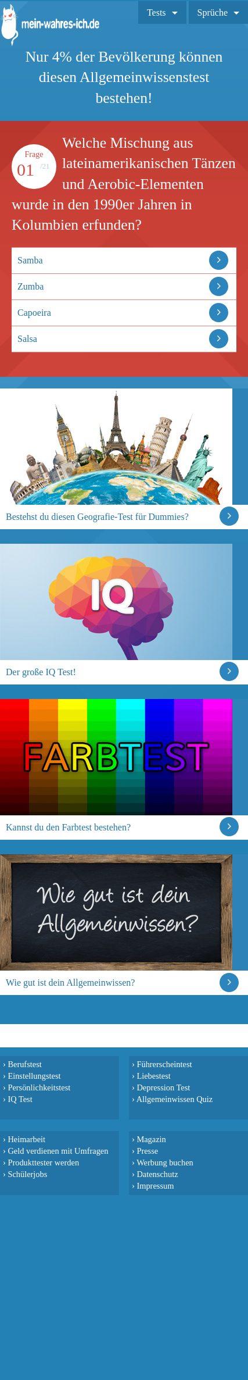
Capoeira (34, 313)
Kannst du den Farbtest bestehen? (68, 827)
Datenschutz (157, 1174)
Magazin (151, 1139)
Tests (156, 12)
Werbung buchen (164, 1162)
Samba (30, 260)
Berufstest (24, 1064)
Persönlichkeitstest (39, 1087)
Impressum (155, 1185)
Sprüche (212, 12)
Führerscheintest (164, 1064)
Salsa (27, 339)
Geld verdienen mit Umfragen (58, 1151)
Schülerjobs (27, 1174)
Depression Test (163, 1087)
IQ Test (20, 1099)
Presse (147, 1151)
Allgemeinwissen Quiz (174, 1099)
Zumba (30, 286)
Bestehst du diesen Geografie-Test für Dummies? (97, 517)
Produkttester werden (43, 1162)
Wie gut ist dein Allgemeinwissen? (70, 982)
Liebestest (153, 1076)
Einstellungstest (34, 1076)
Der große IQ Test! (41, 672)
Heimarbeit (26, 1139)
